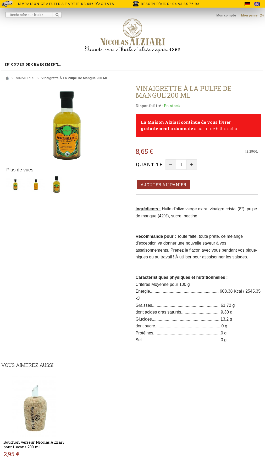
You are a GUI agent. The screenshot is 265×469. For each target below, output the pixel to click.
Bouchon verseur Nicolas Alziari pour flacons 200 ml (33, 444)
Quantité (149, 164)
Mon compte (226, 15)
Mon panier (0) (252, 15)
